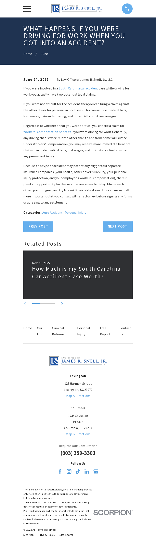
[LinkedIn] (86, 471)
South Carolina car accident (78, 88)
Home (27, 328)
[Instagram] (69, 471)
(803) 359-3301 (78, 453)
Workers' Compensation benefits (47, 132)
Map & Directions (78, 396)
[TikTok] (78, 471)
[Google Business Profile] (95, 471)
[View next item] (62, 303)
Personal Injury (75, 212)
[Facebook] (60, 471)
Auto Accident (52, 212)
